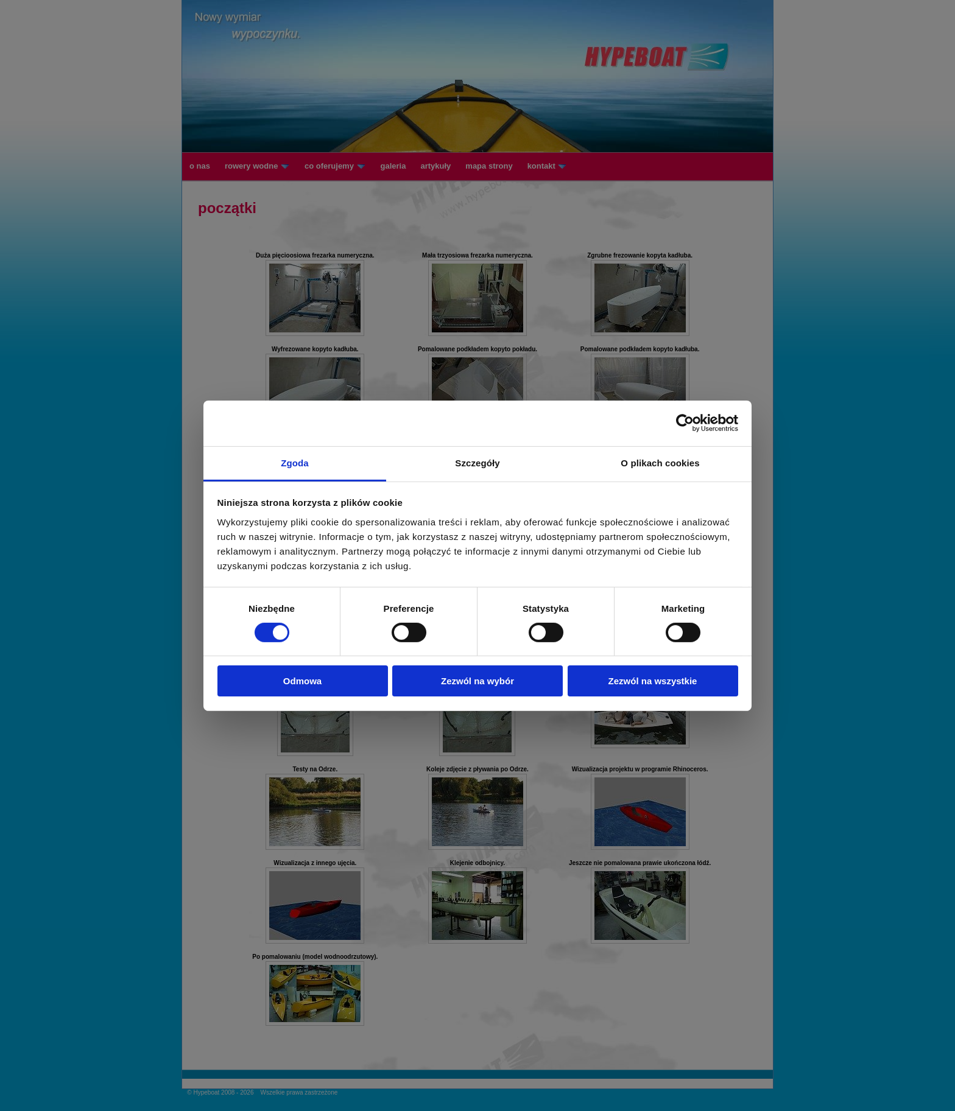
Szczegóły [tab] (477, 462)
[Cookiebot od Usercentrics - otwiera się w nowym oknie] (685, 423)
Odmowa (302, 681)
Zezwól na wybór (477, 681)
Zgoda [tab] (295, 462)
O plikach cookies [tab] (660, 462)
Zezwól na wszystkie (652, 681)
